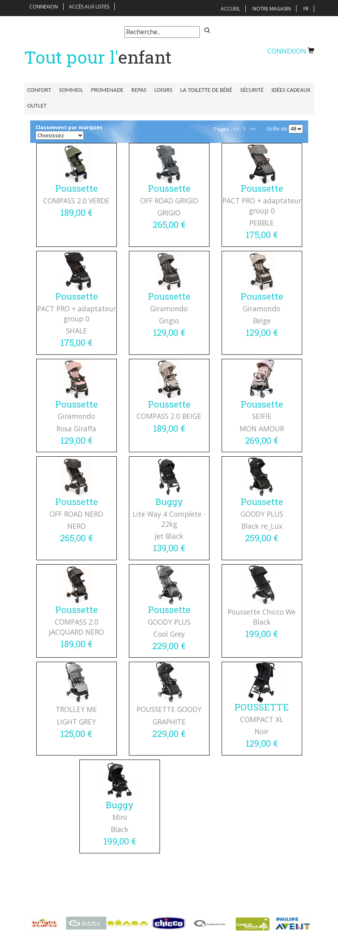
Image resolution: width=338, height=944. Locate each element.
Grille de (277, 129)
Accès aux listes (89, 6)
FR (306, 8)
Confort (39, 89)
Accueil (230, 8)
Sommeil (70, 89)
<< (236, 130)
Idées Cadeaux (281, 89)
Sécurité (243, 89)
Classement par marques (68, 128)
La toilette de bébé (200, 89)
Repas (135, 89)
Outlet (37, 105)
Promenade (104, 89)
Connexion (43, 6)
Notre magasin (272, 8)
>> (252, 130)
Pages (221, 130)
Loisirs (158, 89)
